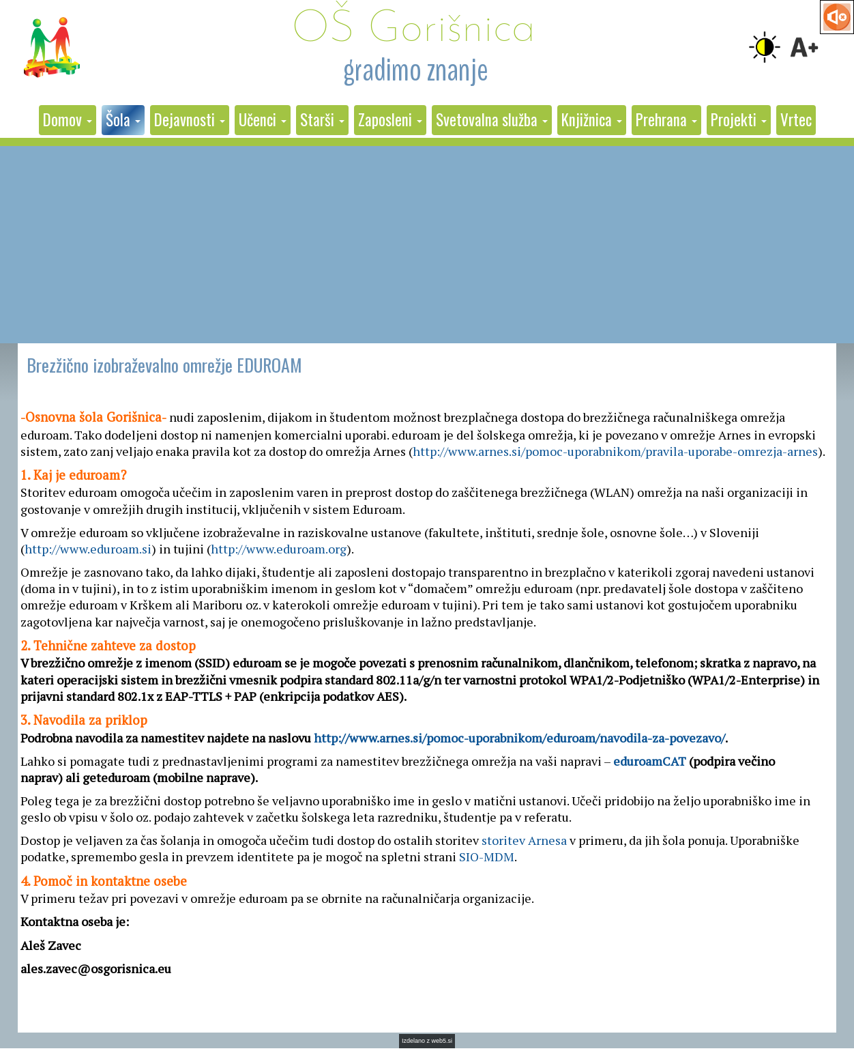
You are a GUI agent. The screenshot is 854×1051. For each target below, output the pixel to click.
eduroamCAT (649, 761)
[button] (67, 120)
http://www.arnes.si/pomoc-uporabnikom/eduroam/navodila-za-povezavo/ (519, 738)
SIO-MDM (486, 856)
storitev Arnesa (524, 840)
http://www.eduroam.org (279, 549)
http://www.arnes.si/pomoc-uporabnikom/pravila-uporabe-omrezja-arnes (615, 451)
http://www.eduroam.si (88, 549)
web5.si (442, 1040)
